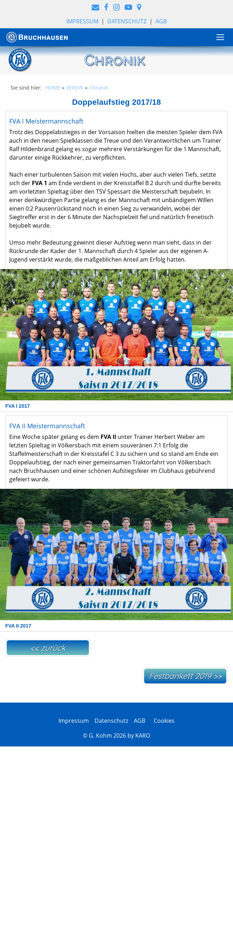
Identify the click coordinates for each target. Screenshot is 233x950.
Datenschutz (127, 21)
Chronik (98, 87)
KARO (142, 735)
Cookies (163, 721)
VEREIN (74, 87)
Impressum (82, 21)
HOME (52, 87)
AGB (161, 21)
